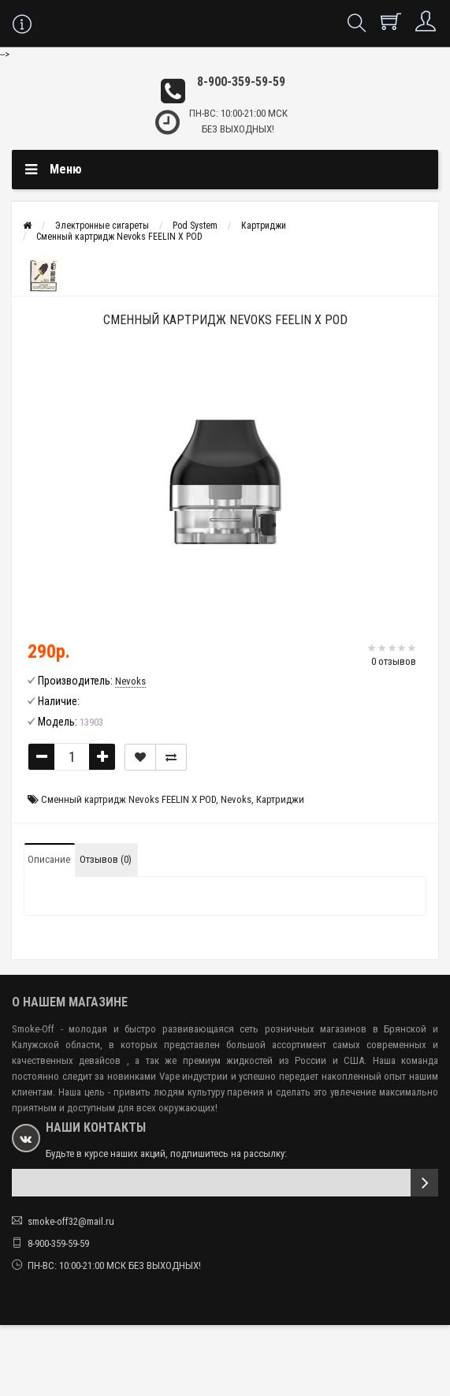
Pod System (195, 225)
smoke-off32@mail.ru (71, 1221)
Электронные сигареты (102, 225)
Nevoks (236, 799)
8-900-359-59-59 (241, 81)
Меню (66, 169)
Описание (49, 859)
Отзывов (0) (106, 859)
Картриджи (263, 225)
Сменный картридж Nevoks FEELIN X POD (119, 236)
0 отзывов (393, 661)
